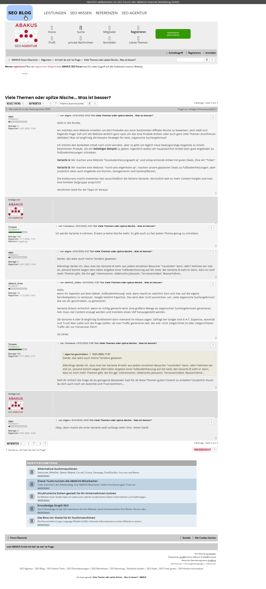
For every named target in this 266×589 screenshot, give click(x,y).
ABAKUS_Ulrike (15, 283)
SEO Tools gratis (167, 568)
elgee (10, 116)
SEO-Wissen (81, 12)
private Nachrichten (80, 40)
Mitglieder (109, 29)
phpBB (182, 557)
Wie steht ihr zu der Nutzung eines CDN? (29, 109)
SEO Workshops (100, 568)
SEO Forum (124, 2)
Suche (81, 29)
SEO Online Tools (56, 568)
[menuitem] (209, 53)
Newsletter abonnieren (173, 34)
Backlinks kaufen (135, 568)
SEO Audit (152, 568)
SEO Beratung (117, 568)
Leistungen (55, 12)
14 (18, 293)
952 (19, 236)
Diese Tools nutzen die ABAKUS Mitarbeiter (67, 481)
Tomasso (12, 227)
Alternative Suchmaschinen (57, 469)
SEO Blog (40, 568)
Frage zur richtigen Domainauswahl (198, 109)
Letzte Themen (138, 40)
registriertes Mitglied (45, 66)
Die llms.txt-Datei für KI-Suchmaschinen (66, 518)
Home (52, 29)
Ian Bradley (211, 553)
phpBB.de (212, 560)
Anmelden (109, 40)
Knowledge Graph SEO (53, 505)
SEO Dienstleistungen (78, 568)
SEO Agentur (134, 12)
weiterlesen (43, 475)
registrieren (19, 66)
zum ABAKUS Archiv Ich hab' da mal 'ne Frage (30, 546)
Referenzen (107, 12)
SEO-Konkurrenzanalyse (190, 568)
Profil (52, 40)
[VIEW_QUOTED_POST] (90, 354)
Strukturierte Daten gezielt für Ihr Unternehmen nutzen (76, 493)
